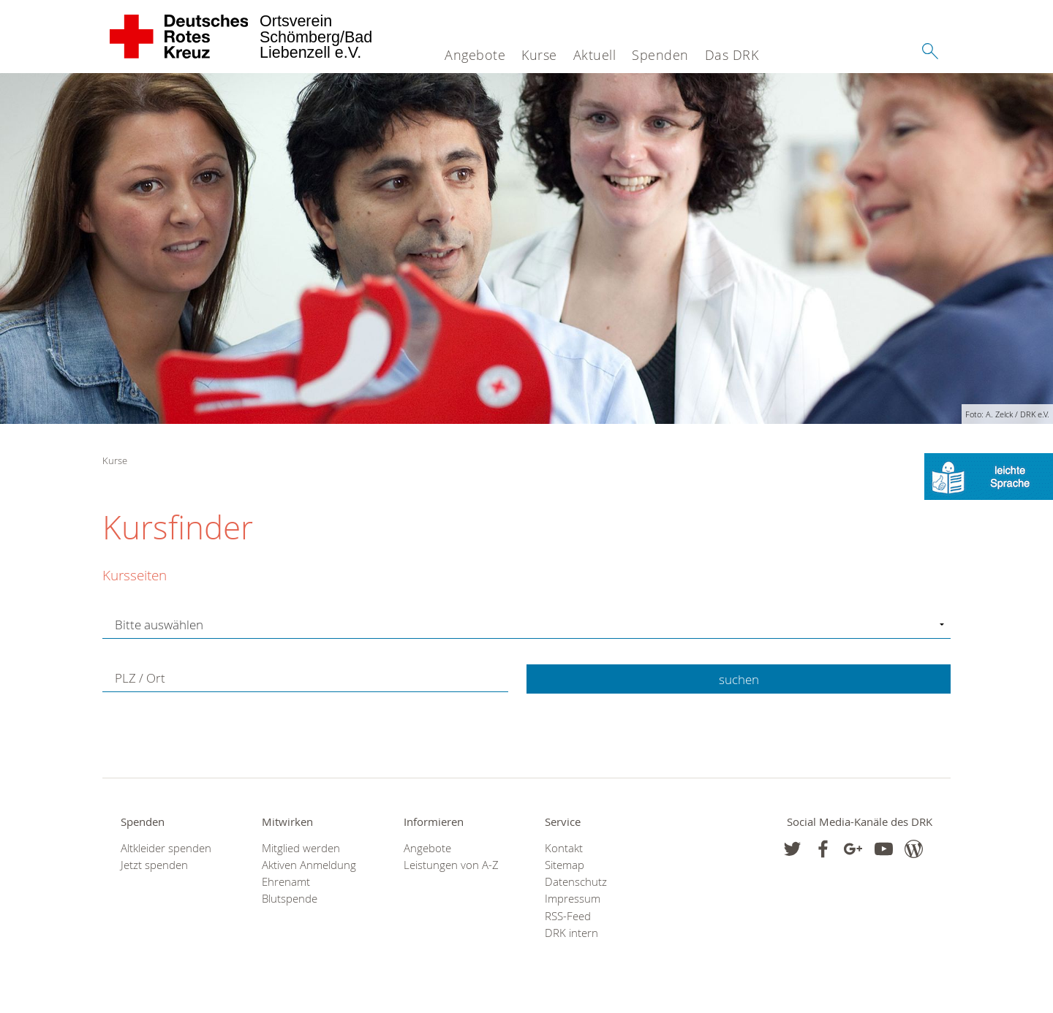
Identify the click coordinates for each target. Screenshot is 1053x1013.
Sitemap (564, 865)
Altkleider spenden (166, 848)
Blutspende (289, 899)
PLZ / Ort (140, 677)
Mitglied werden (301, 848)
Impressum (572, 899)
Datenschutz (576, 882)
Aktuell (594, 55)
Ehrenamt (286, 882)
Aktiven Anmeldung (309, 865)
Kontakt (564, 848)
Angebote (475, 55)
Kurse (539, 55)
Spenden (660, 55)
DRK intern (571, 933)
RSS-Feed (568, 916)
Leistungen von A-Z (451, 865)
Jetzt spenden (154, 865)
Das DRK (732, 55)
